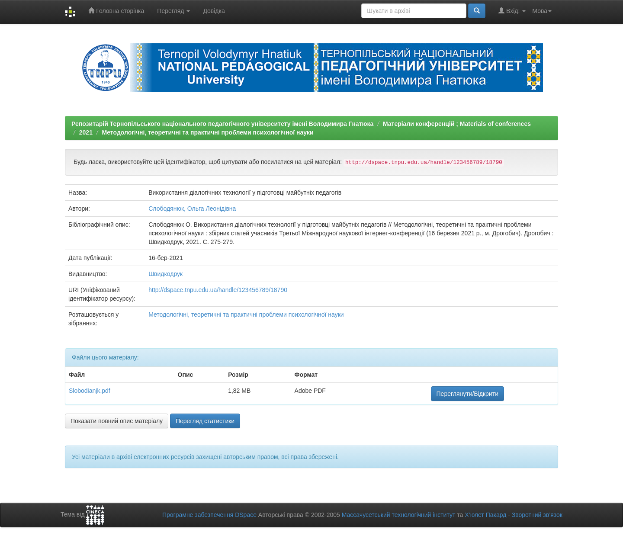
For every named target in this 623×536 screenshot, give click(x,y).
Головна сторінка (116, 10)
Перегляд (173, 10)
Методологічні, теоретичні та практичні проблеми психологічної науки (208, 132)
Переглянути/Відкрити (467, 393)
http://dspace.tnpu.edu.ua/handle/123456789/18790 (217, 289)
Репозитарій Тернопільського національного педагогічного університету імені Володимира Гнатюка (222, 123)
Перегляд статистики (205, 420)
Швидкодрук (165, 273)
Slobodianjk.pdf (89, 390)
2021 (86, 132)
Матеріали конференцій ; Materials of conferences (457, 123)
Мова (542, 10)
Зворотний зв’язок (537, 514)
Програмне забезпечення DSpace (209, 514)
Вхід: (512, 10)
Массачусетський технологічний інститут (399, 514)
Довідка (214, 10)
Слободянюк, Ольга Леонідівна (192, 208)
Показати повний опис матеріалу (117, 420)
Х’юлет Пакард (485, 514)
